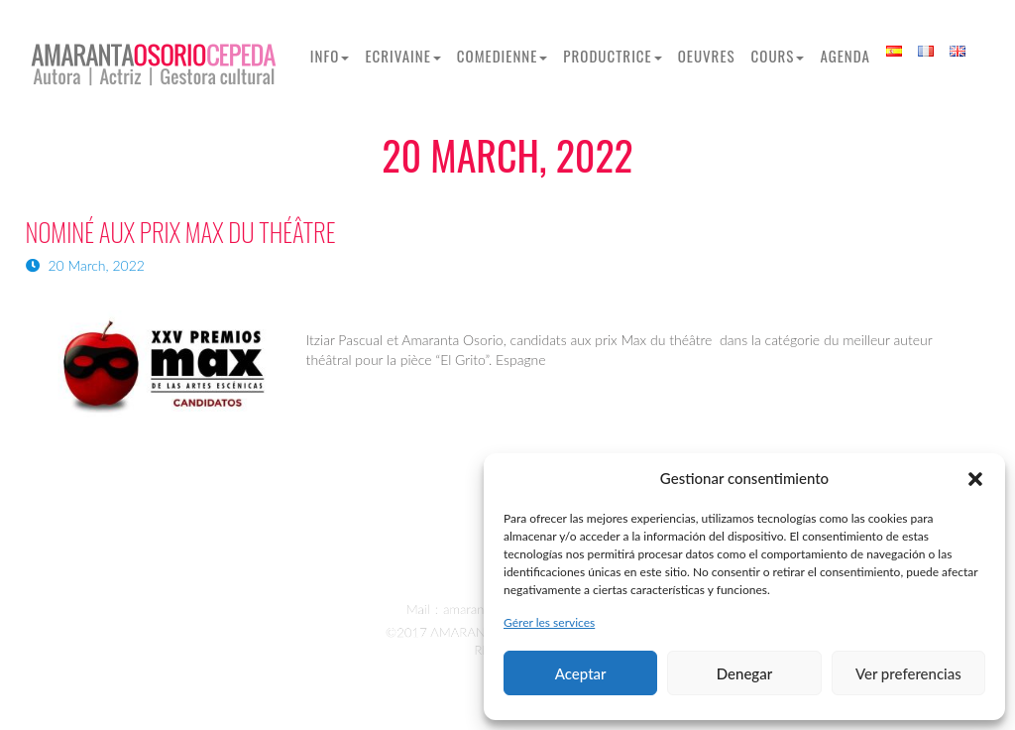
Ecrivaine (402, 55)
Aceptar (581, 673)
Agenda (845, 55)
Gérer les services (549, 622)
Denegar (744, 673)
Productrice (612, 55)
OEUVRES (706, 55)
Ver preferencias (908, 673)
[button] (975, 479)
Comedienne (502, 55)
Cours (778, 55)
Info (330, 55)
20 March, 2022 (85, 265)
